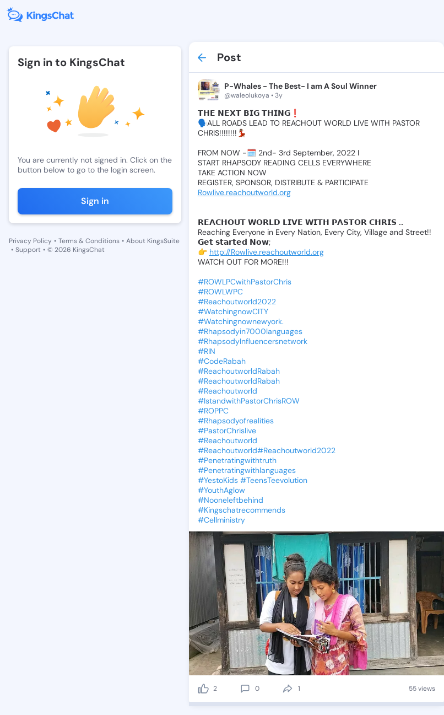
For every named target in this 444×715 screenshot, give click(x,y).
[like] (203, 688)
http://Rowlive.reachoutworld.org (266, 252)
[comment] (245, 688)
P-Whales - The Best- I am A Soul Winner (300, 86)
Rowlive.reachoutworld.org (244, 192)
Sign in (95, 201)
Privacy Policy (30, 240)
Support (28, 249)
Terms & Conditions (89, 240)
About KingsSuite (153, 240)
